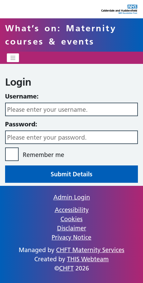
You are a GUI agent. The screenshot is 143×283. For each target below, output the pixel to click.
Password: (21, 124)
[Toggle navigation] (13, 57)
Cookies (71, 219)
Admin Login (71, 197)
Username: (22, 96)
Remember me (43, 155)
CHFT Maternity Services (90, 250)
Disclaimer (71, 228)
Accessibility (72, 210)
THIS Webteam (88, 259)
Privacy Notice (71, 237)
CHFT (66, 268)
